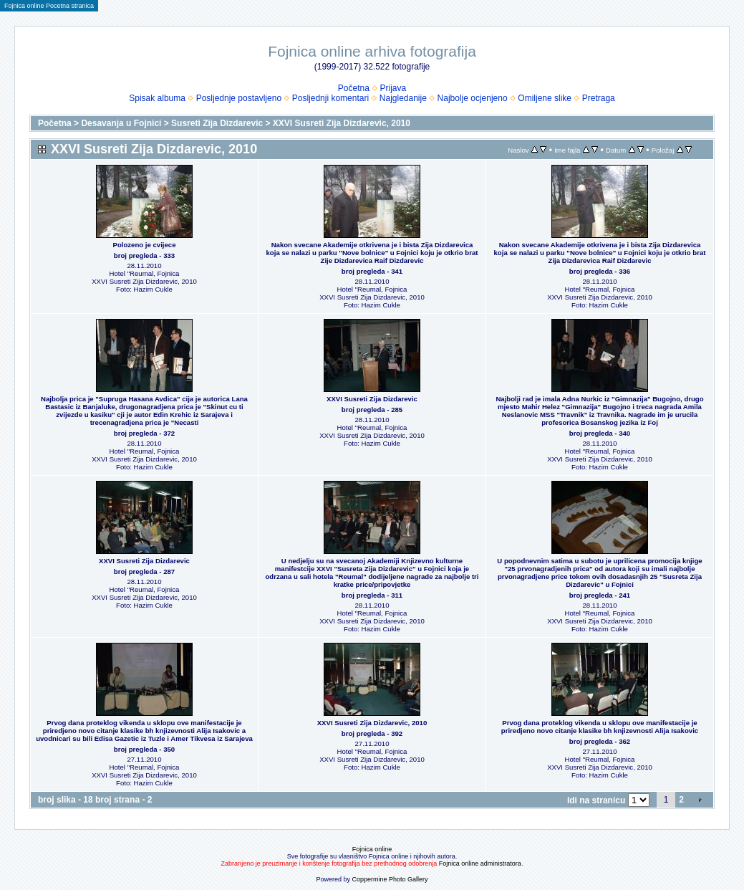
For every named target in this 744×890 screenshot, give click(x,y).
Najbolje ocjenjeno (473, 98)
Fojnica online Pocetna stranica (49, 5)
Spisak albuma (157, 98)
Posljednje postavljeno (238, 98)
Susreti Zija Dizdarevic (217, 123)
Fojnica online (372, 849)
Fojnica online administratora (480, 863)
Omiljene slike (544, 98)
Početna (353, 88)
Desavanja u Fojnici (121, 123)
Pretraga (598, 98)
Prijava (393, 88)
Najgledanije (403, 98)
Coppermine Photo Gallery (389, 879)
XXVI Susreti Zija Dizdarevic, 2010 (341, 123)
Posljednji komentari (330, 98)
